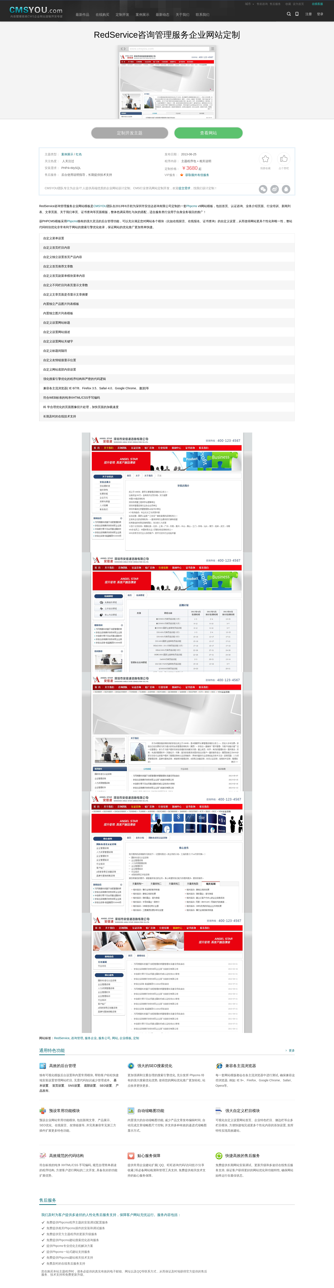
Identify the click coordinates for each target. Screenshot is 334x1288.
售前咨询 (262, 4)
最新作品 (82, 14)
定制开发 (122, 14)
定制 (136, 1038)
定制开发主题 (130, 133)
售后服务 (275, 4)
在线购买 (102, 14)
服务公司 (104, 1038)
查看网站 (208, 133)
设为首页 (298, 4)
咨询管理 (77, 1038)
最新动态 (162, 14)
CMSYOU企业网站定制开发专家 (36, 12)
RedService (61, 1038)
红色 (79, 154)
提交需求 (184, 188)
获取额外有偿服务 (197, 175)
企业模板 (125, 1038)
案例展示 (142, 14)
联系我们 (202, 14)
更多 (289, 1050)
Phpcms (191, 206)
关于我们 (182, 14)
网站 (115, 1038)
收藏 (288, 4)
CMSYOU (99, 206)
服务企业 (91, 1038)
